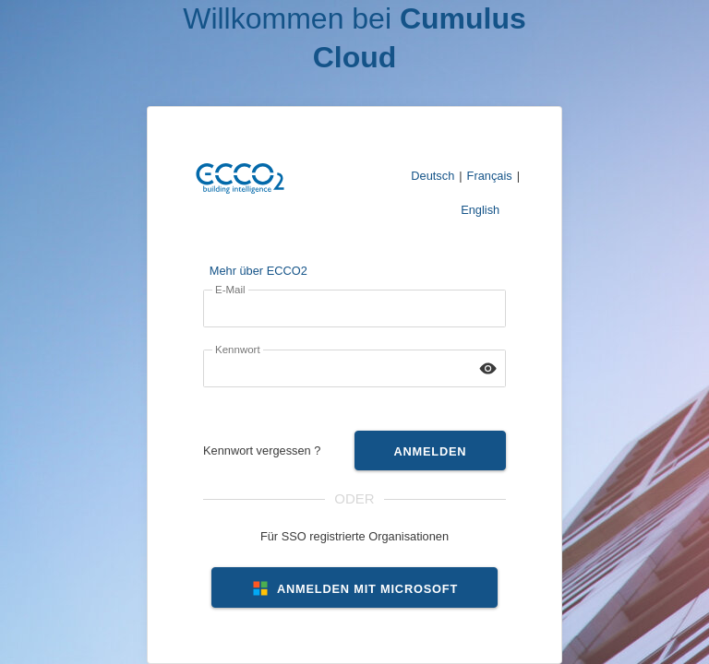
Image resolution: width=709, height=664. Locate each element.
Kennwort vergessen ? (261, 450)
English (480, 210)
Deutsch (432, 176)
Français (489, 176)
